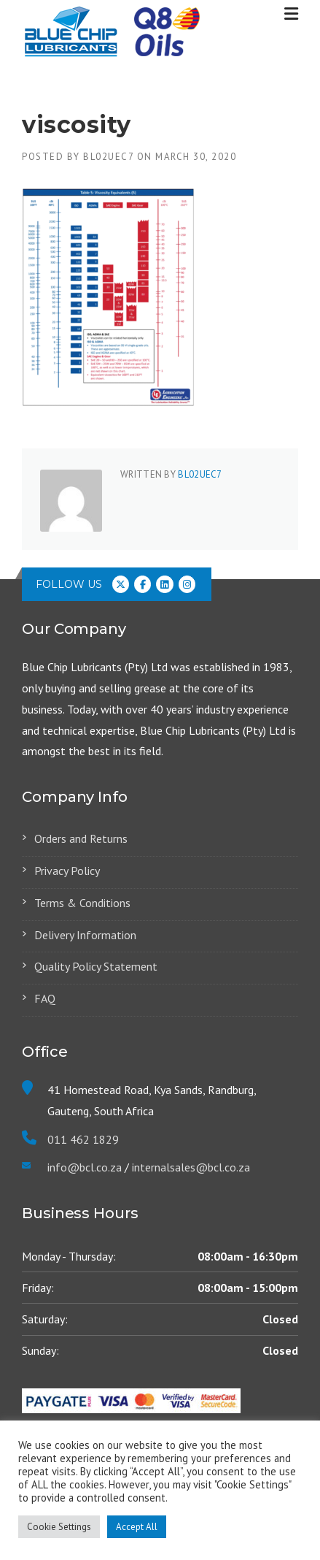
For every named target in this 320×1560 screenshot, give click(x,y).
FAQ (44, 998)
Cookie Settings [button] (59, 1527)
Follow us (69, 584)
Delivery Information (85, 935)
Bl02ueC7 (108, 156)
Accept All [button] (136, 1527)
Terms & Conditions (82, 902)
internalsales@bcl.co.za (189, 1167)
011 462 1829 (83, 1139)
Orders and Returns (81, 838)
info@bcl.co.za (84, 1167)
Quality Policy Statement (95, 966)
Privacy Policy (67, 870)
